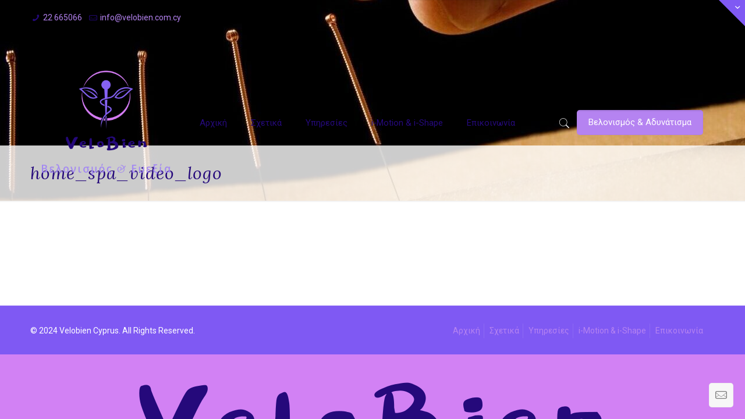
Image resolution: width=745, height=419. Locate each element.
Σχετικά (504, 330)
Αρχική (466, 330)
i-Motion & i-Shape (612, 330)
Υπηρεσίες (548, 330)
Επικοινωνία (679, 330)
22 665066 (62, 17)
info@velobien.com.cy (140, 17)
